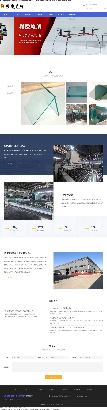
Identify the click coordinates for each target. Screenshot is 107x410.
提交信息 (53, 377)
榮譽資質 (64, 389)
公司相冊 (77, 389)
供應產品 (39, 389)
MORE (10, 163)
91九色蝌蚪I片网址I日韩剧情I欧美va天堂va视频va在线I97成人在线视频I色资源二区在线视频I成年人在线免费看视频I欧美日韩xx (35, 0)
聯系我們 (89, 389)
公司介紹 (27, 389)
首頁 (16, 389)
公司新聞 (52, 389)
